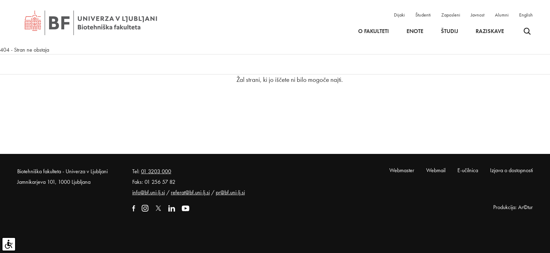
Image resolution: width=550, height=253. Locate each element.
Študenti (423, 15)
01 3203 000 (156, 171)
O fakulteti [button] (373, 31)
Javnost (477, 15)
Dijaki (399, 15)
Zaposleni (450, 15)
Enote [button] (415, 31)
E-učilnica (467, 170)
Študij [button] (449, 31)
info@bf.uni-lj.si (148, 192)
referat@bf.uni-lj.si (190, 192)
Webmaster (401, 170)
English (526, 15)
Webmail (435, 170)
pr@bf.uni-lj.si (230, 192)
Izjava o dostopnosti (511, 170)
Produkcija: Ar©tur (513, 207)
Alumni (502, 15)
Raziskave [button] (490, 31)
